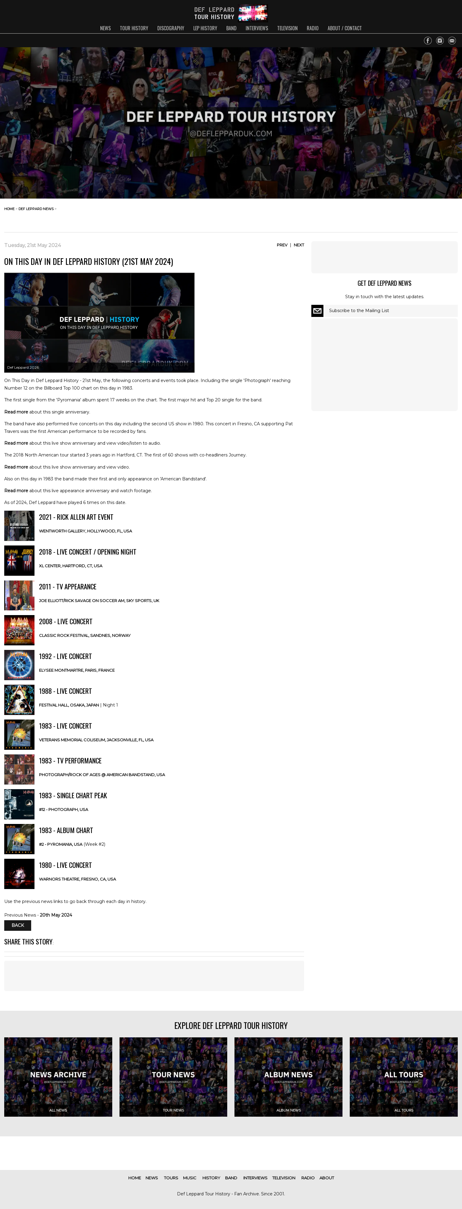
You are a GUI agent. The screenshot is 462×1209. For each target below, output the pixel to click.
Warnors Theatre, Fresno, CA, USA (77, 879)
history (211, 1177)
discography (170, 28)
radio (313, 28)
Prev (282, 244)
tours (171, 1177)
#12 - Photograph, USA (63, 809)
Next (299, 244)
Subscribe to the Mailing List (359, 310)
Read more (16, 412)
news (105, 28)
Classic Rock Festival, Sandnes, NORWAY (85, 635)
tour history (134, 28)
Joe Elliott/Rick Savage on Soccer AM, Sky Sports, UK (99, 600)
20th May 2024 (56, 915)
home (9, 209)
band (231, 28)
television (287, 28)
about (326, 1177)
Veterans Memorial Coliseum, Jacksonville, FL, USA (96, 739)
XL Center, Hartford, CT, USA (70, 565)
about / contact (345, 28)
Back (17, 925)
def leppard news (36, 209)
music (189, 1177)
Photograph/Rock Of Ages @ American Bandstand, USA (102, 774)
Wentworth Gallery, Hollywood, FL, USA (85, 531)
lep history (205, 28)
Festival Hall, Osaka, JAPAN (69, 705)
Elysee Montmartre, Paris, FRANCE (77, 670)
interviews (257, 28)
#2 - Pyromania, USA (60, 844)
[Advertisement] (409, 213)
